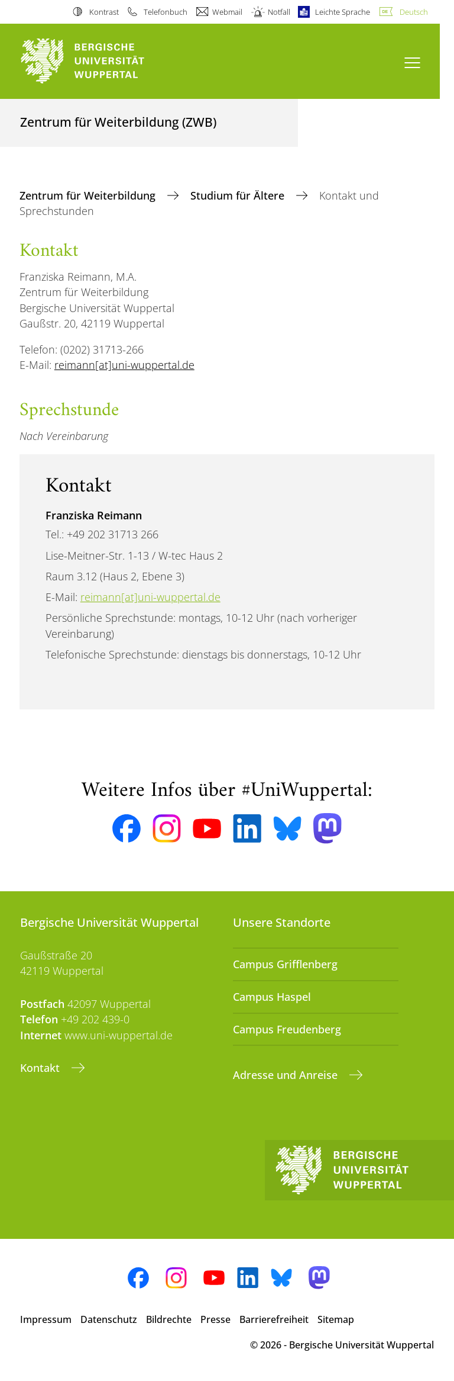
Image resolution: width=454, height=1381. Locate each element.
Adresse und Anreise (286, 1075)
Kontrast (104, 12)
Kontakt (41, 1068)
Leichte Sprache (342, 12)
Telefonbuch (165, 12)
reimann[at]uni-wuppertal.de (124, 365)
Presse (215, 1319)
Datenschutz (108, 1319)
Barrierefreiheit (274, 1319)
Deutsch (414, 12)
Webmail (227, 12)
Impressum (46, 1319)
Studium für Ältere (238, 195)
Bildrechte (169, 1319)
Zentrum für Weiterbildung (89, 195)
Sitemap (335, 1319)
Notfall (279, 12)
